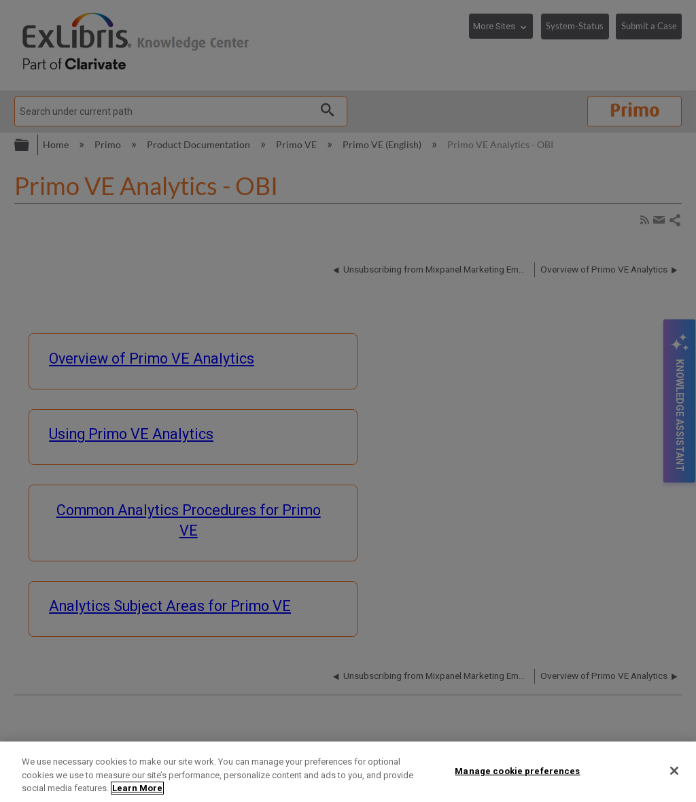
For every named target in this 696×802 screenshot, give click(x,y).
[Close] (674, 771)
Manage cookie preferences (517, 770)
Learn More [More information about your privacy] (137, 788)
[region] (348, 772)
